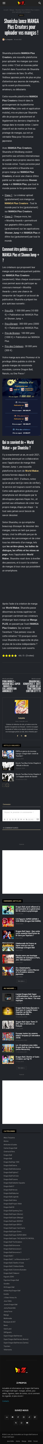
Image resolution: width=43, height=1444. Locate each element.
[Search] (40, 3)
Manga (12, 10)
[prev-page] (3, 785)
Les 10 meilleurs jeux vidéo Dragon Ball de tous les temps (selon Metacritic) (28, 1047)
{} (29, 819)
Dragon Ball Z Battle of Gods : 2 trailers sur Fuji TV (28, 1057)
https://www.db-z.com (21, 721)
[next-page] (7, 785)
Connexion (7, 804)
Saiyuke (9, 39)
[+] (32, 819)
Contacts (5, 1401)
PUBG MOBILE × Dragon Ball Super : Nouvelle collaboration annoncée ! (11, 686)
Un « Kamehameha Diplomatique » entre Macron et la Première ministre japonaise (27, 970)
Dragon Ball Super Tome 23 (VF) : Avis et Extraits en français (26, 1023)
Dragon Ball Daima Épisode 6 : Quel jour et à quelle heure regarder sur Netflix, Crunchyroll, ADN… (28, 1011)
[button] (4, 3)
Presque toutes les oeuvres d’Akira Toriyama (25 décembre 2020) (28, 1035)
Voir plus (21, 981)
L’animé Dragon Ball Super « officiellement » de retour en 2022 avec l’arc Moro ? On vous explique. (28, 997)
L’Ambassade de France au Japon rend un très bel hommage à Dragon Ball (26, 945)
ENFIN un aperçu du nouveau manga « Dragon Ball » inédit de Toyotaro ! (27, 753)
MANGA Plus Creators (16, 203)
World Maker (32, 470)
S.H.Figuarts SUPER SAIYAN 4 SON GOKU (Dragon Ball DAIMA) (28, 920)
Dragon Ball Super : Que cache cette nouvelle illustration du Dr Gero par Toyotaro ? (28, 933)
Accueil (6, 10)
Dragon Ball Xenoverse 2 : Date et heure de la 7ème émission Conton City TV (32, 686)
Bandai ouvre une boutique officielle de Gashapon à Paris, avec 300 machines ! (28, 957)
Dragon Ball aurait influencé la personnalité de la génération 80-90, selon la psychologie (28, 908)
